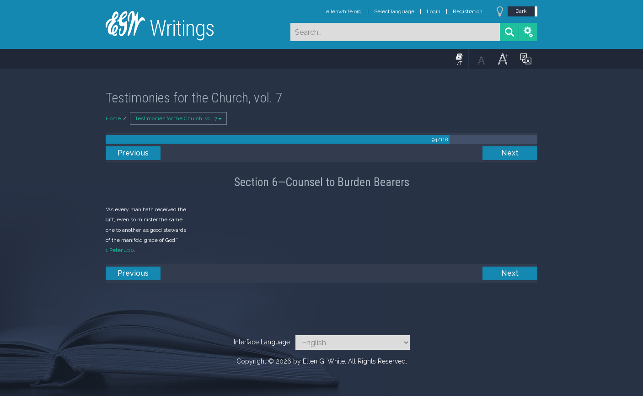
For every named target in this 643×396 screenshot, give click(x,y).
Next (510, 153)
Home (113, 118)
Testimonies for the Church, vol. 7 (178, 118)
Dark (521, 11)
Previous (133, 153)
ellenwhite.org (344, 11)
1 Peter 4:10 (120, 250)
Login (433, 11)
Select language (394, 11)
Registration (467, 11)
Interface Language (262, 342)
